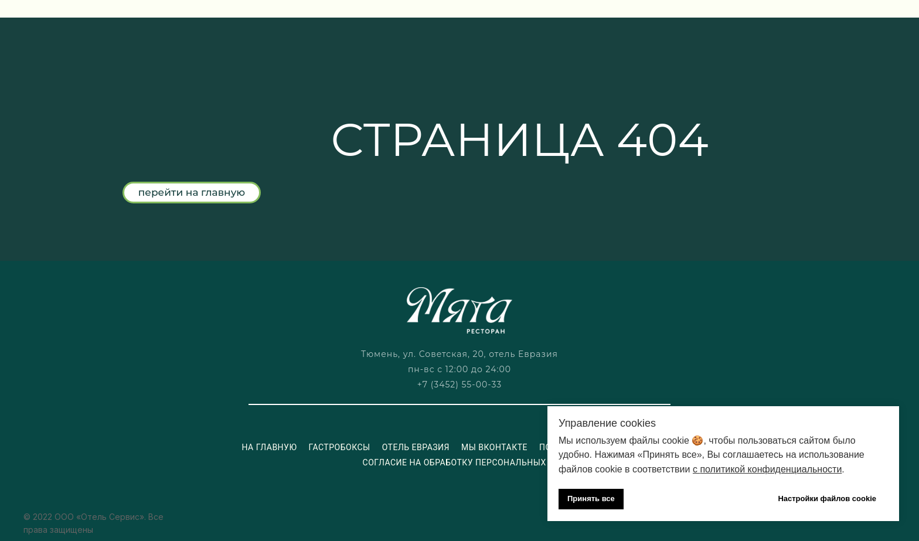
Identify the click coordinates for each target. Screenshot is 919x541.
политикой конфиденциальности (771, 469)
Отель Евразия (416, 447)
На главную (269, 447)
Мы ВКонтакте (494, 447)
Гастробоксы (339, 447)
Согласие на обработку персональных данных (474, 462)
